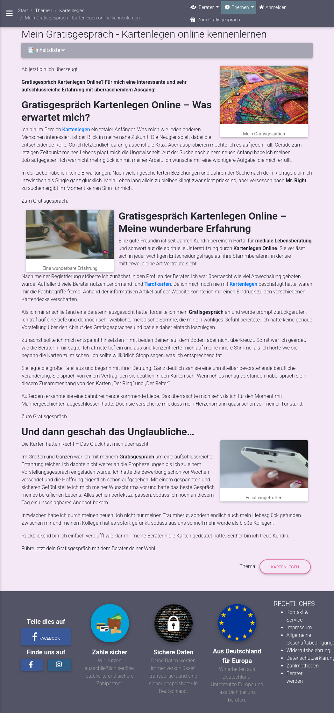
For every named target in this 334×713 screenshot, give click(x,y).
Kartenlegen (76, 129)
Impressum (299, 627)
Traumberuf (176, 515)
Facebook (46, 637)
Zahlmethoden (303, 666)
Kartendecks (35, 299)
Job (25, 160)
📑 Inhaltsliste (47, 50)
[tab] (166, 50)
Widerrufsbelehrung (308, 650)
